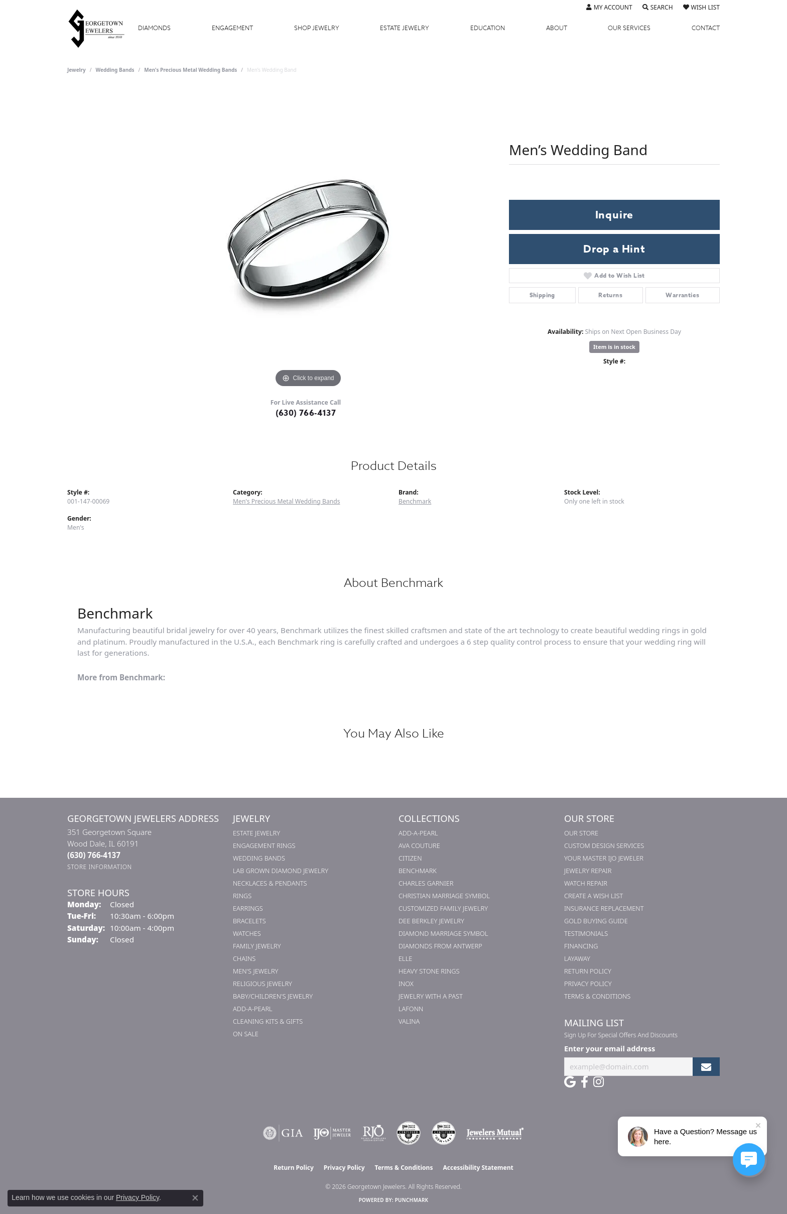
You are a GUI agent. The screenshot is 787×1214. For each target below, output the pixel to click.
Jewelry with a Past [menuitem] (431, 996)
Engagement (232, 28)
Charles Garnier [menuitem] (426, 883)
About (556, 28)
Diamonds (154, 28)
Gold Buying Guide (596, 920)
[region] (308, 239)
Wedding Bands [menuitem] (259, 858)
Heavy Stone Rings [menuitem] (429, 971)
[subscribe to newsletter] (706, 1066)
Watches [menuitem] (247, 933)
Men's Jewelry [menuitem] (255, 971)
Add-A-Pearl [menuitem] (253, 1008)
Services (629, 28)
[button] (609, 7)
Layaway (577, 958)
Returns (610, 295)
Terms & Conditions (597, 996)
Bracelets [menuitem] (249, 920)
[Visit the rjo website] (373, 1133)
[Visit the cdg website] (408, 1133)
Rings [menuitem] (242, 895)
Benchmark (415, 501)
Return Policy (587, 971)
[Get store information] (99, 867)
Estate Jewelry (404, 28)
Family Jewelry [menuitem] (257, 945)
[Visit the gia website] (283, 1133)
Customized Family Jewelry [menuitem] (443, 908)
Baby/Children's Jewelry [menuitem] (273, 996)
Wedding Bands (115, 69)
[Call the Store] (93, 855)
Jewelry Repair (587, 870)
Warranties (682, 295)
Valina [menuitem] (409, 1021)
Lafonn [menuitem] (411, 1008)
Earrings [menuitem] (248, 908)
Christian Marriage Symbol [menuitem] (444, 895)
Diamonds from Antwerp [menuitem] (440, 945)
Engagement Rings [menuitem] (264, 845)
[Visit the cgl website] (443, 1133)
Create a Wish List (593, 895)
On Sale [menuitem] (245, 1033)
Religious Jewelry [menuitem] (262, 983)
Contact (706, 28)
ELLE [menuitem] (405, 958)
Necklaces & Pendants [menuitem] (270, 883)
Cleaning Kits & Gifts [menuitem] (268, 1021)
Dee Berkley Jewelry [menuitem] (431, 920)
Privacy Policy (588, 983)
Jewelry (316, 28)
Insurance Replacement (603, 908)
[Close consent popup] (195, 1198)
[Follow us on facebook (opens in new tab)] (584, 1082)
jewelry (76, 69)
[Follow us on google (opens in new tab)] (570, 1082)
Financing (581, 945)
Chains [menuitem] (244, 958)
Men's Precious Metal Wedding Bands (190, 69)
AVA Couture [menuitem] (419, 845)
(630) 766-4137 (306, 413)
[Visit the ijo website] (332, 1133)
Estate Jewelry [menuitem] (256, 832)
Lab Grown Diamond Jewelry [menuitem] (280, 870)
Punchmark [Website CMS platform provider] (412, 1199)
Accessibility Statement (478, 1167)
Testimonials (586, 933)
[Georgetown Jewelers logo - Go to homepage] (101, 28)
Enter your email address (609, 1048)
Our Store (581, 832)
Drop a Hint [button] (614, 249)
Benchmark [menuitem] (418, 870)
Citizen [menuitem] (410, 858)
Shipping (542, 295)
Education (487, 28)
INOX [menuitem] (406, 983)
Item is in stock (614, 346)
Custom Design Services (604, 845)
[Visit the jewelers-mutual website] (495, 1133)
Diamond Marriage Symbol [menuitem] (443, 933)
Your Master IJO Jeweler (603, 858)
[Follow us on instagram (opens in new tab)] (598, 1082)
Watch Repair (585, 883)
